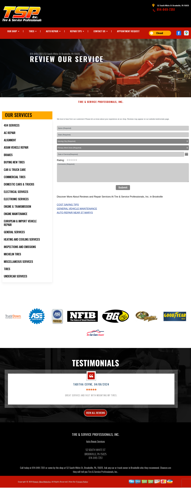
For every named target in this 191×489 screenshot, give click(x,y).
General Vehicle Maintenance (77, 212)
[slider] (72, 164)
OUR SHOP (12, 31)
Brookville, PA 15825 (71, 53)
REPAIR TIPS (76, 31)
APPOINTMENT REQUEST (128, 31)
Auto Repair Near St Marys (75, 216)
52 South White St (52, 53)
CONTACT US (99, 31)
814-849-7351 (166, 9)
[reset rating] (65, 163)
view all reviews (95, 417)
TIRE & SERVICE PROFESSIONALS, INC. (100, 105)
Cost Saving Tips (68, 208)
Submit (122, 191)
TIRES (31, 31)
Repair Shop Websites (42, 487)
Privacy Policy (82, 487)
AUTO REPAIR (52, 31)
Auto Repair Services (95, 446)
